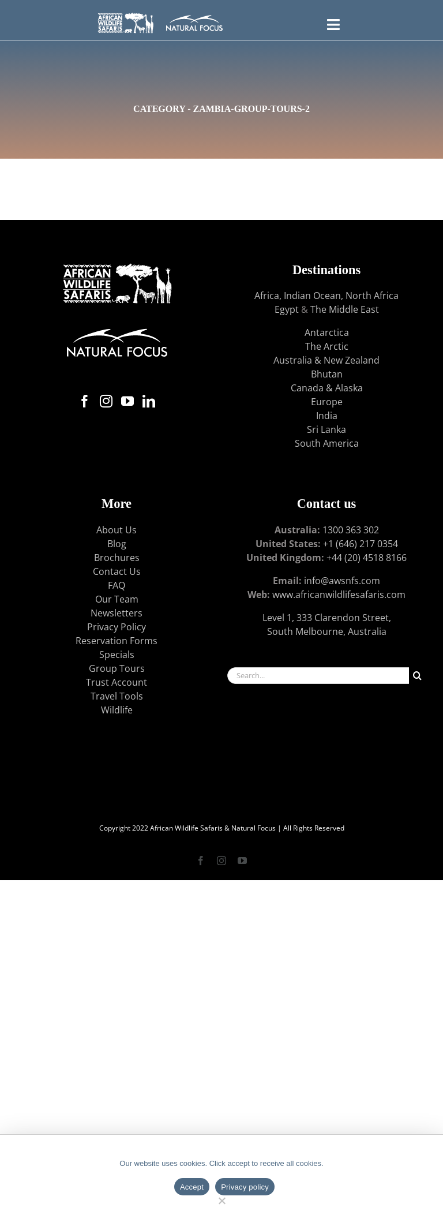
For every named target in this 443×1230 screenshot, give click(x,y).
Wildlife (117, 710)
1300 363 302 (350, 530)
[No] (221, 1199)
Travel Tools (117, 696)
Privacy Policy (116, 626)
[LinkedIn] (148, 401)
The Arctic (326, 346)
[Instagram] (106, 401)
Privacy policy (245, 1187)
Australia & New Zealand (326, 360)
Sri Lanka (326, 429)
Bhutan (327, 374)
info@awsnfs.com (342, 580)
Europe (327, 401)
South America (327, 443)
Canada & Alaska (327, 388)
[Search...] (318, 675)
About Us (116, 530)
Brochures (117, 557)
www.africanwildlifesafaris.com (339, 594)
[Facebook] (84, 401)
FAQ (116, 585)
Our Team (116, 599)
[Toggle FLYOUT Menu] (333, 23)
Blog (116, 543)
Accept (192, 1187)
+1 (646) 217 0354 (360, 543)
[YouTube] (127, 401)
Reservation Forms (116, 640)
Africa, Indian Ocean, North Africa (326, 295)
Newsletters (116, 613)
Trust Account (116, 682)
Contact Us (117, 571)
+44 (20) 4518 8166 (366, 557)
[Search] (417, 675)
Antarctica (327, 332)
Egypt (287, 309)
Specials (116, 654)
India (326, 415)
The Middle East (344, 309)
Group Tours (117, 668)
